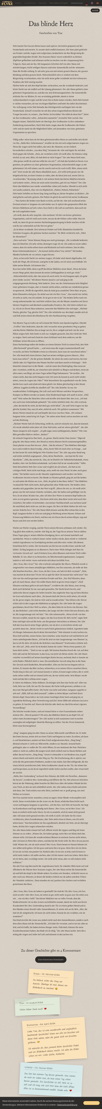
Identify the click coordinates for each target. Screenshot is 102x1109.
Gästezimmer (79, 3)
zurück (95, 10)
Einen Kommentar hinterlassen (51, 960)
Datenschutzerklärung (67, 1105)
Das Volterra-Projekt (61, 3)
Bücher (21, 3)
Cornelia (45, 3)
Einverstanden (91, 1103)
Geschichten (32, 3)
